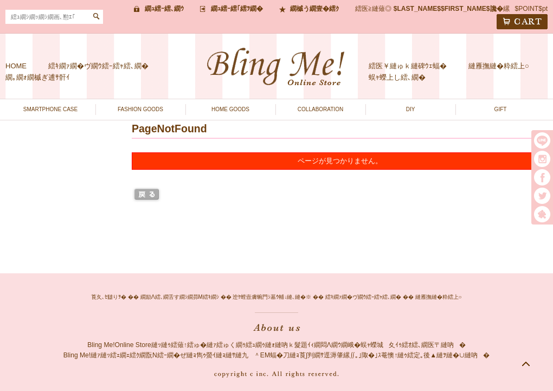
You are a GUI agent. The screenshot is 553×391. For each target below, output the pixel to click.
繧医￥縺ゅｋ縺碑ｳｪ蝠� (408, 66)
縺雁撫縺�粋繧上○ (498, 66)
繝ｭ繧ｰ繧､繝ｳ (164, 8)
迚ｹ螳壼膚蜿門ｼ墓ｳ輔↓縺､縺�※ (272, 297)
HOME (16, 66)
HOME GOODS (230, 109)
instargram (542, 159)
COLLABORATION (320, 109)
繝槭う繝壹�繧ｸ (314, 8)
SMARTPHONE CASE (50, 109)
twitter (542, 196)
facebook (542, 177)
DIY (410, 109)
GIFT (500, 109)
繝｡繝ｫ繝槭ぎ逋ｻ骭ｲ (37, 77)
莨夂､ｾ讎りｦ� (108, 297)
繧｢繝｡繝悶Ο (542, 214)
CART (522, 21)
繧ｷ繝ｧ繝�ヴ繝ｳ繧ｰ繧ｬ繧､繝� (98, 66)
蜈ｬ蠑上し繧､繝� (397, 77)
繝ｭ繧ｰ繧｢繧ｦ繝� (237, 8)
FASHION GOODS (140, 109)
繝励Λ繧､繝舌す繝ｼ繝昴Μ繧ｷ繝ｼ (179, 297)
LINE (542, 140)
